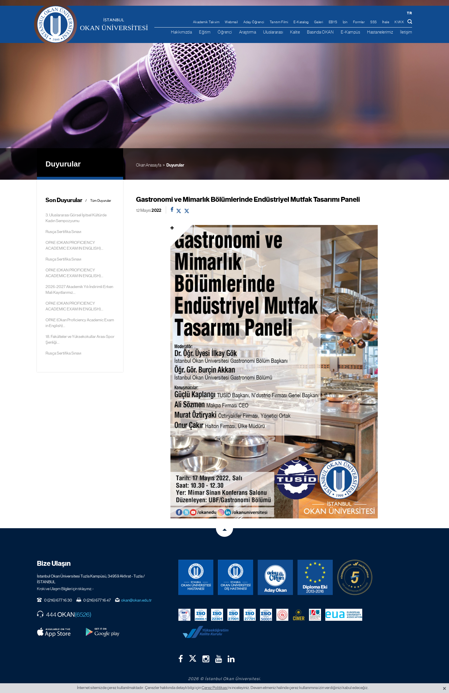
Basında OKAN (320, 32)
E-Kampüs (350, 32)
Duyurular (175, 165)
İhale (385, 22)
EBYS (333, 22)
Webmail (231, 22)
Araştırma (247, 32)
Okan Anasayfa (148, 165)
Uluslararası (273, 32)
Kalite (295, 32)
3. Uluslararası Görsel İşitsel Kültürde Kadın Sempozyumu (76, 218)
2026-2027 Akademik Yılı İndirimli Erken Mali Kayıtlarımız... (79, 289)
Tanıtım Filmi (279, 22)
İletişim (406, 32)
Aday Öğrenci (253, 22)
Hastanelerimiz (380, 32)
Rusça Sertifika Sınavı (63, 231)
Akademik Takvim (206, 22)
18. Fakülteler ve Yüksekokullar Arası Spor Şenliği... (80, 339)
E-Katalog (301, 22)
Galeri (318, 22)
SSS (373, 22)
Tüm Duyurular (100, 201)
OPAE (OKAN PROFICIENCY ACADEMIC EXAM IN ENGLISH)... (74, 245)
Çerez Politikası (215, 687)
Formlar (359, 22)
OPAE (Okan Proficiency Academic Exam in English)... (80, 323)
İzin (345, 22)
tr (409, 13)
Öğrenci (225, 32)
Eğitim (204, 32)
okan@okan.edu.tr (136, 600)
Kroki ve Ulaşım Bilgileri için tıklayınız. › (65, 588)
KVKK (399, 22)
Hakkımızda (181, 32)
